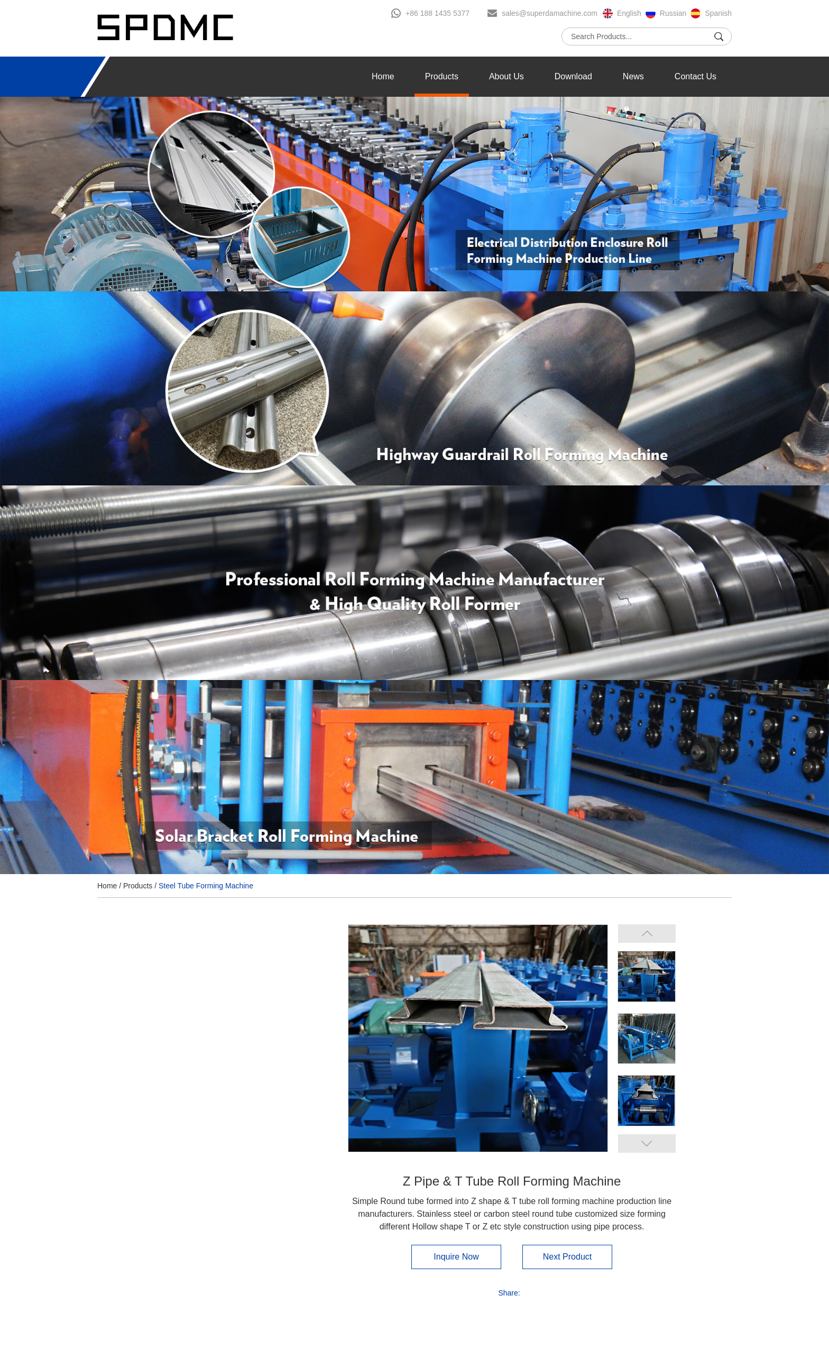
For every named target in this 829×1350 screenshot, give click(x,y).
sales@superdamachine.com (549, 13)
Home (383, 76)
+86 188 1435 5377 (437, 13)
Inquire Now (456, 1256)
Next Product (567, 1256)
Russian (673, 13)
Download (573, 76)
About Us (506, 76)
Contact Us (695, 76)
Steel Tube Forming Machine (206, 885)
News (633, 76)
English (629, 13)
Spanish (718, 13)
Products (441, 76)
